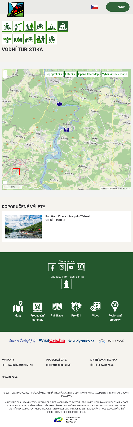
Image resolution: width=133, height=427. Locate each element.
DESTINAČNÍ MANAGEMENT (17, 365)
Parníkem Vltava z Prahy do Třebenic (68, 216)
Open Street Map (88, 74)
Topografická (54, 74)
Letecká (70, 74)
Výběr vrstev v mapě (114, 74)
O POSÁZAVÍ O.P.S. (56, 359)
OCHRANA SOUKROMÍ (58, 365)
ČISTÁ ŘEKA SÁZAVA (102, 365)
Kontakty (8, 359)
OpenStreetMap (110, 188)
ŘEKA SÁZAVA (10, 377)
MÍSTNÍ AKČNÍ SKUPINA (103, 359)
